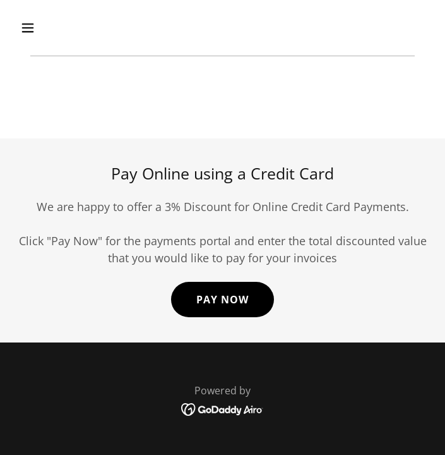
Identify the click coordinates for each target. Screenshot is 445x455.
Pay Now (222, 299)
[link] (222, 408)
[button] (62, 27)
